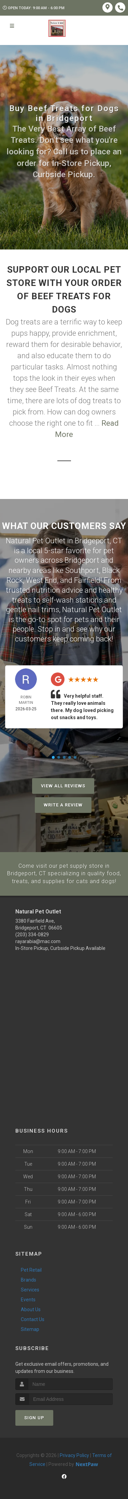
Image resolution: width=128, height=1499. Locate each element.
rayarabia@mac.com (37, 940)
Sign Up (34, 1416)
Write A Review (63, 804)
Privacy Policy (74, 1454)
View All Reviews (63, 785)
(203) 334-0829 (32, 933)
